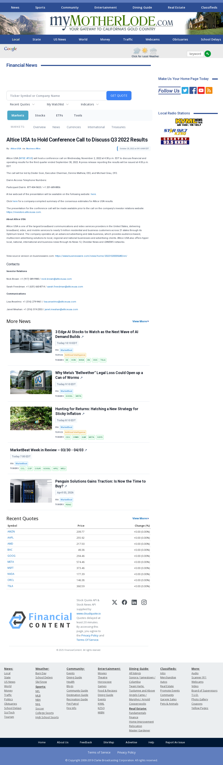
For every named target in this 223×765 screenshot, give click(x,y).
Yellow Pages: (200, 708)
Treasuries (118, 127)
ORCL (11, 580)
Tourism (9, 717)
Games (102, 686)
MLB (38, 695)
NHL (37, 704)
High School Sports (47, 717)
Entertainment (105, 7)
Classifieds (209, 7)
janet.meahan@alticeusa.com (61, 309)
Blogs (70, 686)
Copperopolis (137, 704)
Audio (195, 673)
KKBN (101, 712)
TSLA (103, 360)
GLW (84, 437)
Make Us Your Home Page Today (183, 79)
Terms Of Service (87, 640)
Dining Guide (142, 7)
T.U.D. (195, 695)
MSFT (11, 568)
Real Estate (176, 7)
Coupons (197, 704)
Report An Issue (175, 742)
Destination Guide (77, 695)
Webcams (153, 39)
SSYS (100, 437)
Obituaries (180, 39)
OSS (95, 360)
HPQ (55, 468)
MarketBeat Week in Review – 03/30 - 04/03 (48, 450)
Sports (40, 7)
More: (196, 669)
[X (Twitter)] (114, 620)
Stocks (40, 115)
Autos (163, 682)
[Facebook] (124, 620)
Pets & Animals (169, 704)
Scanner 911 (199, 677)
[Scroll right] (217, 6)
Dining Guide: (139, 669)
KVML (101, 704)
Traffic (128, 39)
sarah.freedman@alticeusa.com (65, 286)
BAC (10, 549)
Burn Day (40, 673)
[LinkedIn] (134, 620)
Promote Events (170, 690)
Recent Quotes (20, 104)
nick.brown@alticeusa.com (56, 279)
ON (88, 360)
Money (105, 39)
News (15, 7)
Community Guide (77, 690)
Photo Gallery (200, 699)
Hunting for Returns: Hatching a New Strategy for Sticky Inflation (96, 411)
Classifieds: (168, 669)
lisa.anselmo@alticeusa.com (60, 301)
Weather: (42, 669)
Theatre (102, 677)
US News (60, 39)
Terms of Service (99, 752)
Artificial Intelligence (75, 355)
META (78, 396)
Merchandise (168, 677)
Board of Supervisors (204, 690)
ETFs (59, 115)
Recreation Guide (77, 699)
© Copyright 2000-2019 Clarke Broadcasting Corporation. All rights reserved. (111, 760)
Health (70, 682)
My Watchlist (55, 104)
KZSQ (101, 708)
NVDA (81, 360)
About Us (62, 742)
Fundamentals (137, 713)
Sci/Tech (9, 712)
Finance (133, 717)
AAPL (11, 537)
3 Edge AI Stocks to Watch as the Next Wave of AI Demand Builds (96, 334)
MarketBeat (66, 350)
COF (30, 468)
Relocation (135, 726)
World (83, 39)
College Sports (44, 713)
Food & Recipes (107, 690)
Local (16, 39)
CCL (23, 468)
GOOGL (69, 396)
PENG (68, 504)
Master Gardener (139, 730)
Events (70, 673)
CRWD (76, 437)
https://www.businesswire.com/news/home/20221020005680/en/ (91, 256)
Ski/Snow (41, 682)
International (96, 127)
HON (73, 360)
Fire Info (71, 708)
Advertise (131, 742)
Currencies (74, 127)
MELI (63, 468)
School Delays (12, 708)
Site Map (108, 742)
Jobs (162, 673)
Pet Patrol (73, 704)
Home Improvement (141, 721)
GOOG (11, 556)
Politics (8, 699)
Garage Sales (168, 699)
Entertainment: (109, 669)
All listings (135, 673)
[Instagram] (144, 620)
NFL (37, 691)
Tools (78, 115)
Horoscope (105, 682)
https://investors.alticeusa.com (23, 212)
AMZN (11, 531)
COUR (37, 468)
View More (139, 321)
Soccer (39, 708)
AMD (10, 543)
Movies (102, 673)
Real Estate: (138, 709)
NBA (38, 700)
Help (151, 742)
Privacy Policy (89, 635)
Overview (39, 127)
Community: (76, 669)
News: (8, 669)
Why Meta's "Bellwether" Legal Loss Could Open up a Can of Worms (99, 375)
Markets (17, 115)
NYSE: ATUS (25, 158)
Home (41, 742)
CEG (68, 437)
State (37, 39)
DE (67, 360)
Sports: (40, 687)
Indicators (87, 104)
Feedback (86, 742)
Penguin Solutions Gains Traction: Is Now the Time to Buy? (100, 483)
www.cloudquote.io (89, 613)
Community (70, 7)
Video (195, 686)
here (93, 194)
